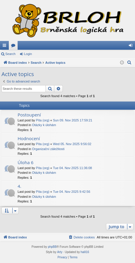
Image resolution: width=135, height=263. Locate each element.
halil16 (85, 252)
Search (10, 54)
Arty (60, 252)
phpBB (52, 246)
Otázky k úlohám (44, 125)
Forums (14, 46)
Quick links (5, 46)
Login (28, 54)
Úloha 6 (25, 162)
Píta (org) (42, 120)
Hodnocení (29, 138)
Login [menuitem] (132, 46)
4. (19, 186)
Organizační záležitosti (48, 149)
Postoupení (29, 115)
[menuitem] (129, 62)
